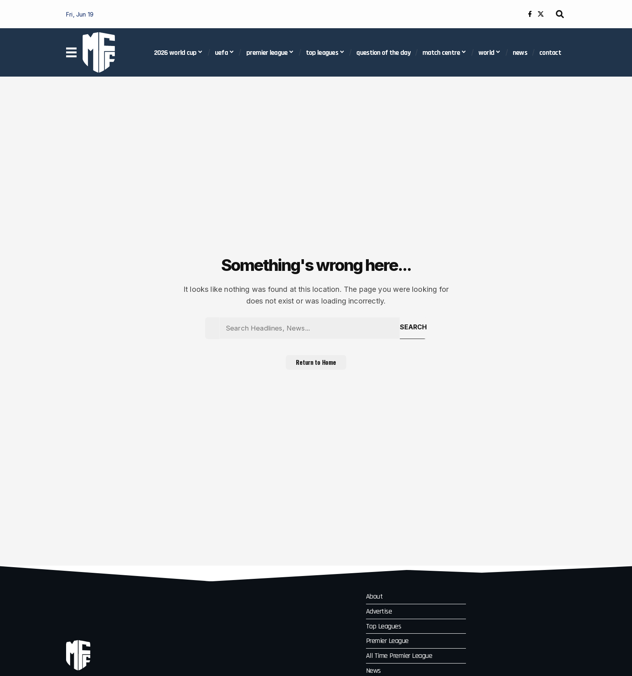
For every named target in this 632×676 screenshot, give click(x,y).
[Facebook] (530, 14)
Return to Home (316, 366)
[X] (541, 14)
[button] (560, 14)
